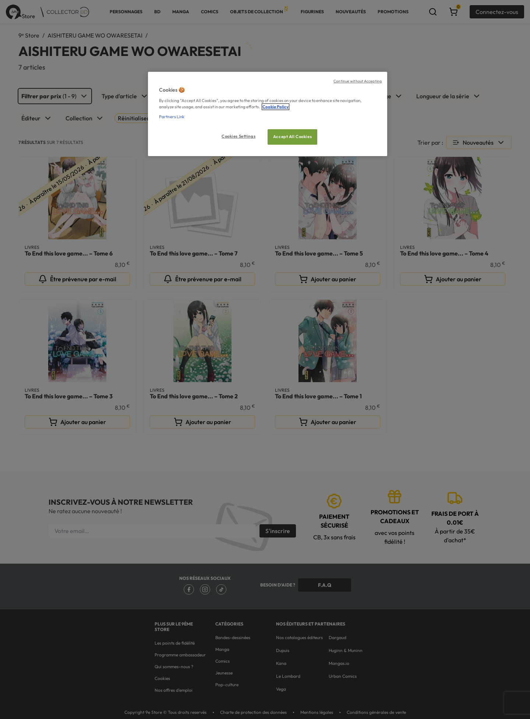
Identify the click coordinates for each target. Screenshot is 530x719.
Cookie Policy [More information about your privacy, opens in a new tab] (275, 106)
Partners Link (171, 116)
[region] (267, 114)
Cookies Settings (238, 136)
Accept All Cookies (292, 136)
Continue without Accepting (357, 81)
